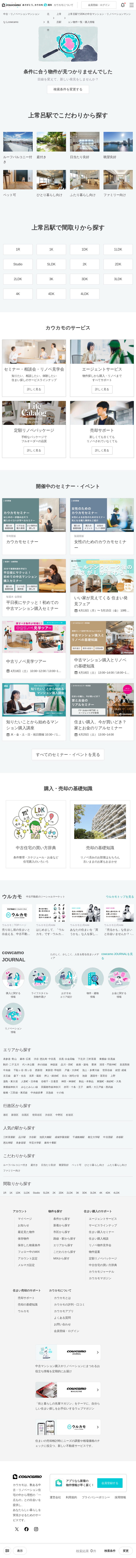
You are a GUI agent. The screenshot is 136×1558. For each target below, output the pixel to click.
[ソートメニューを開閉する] (7, 1551)
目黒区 (25, 1114)
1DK (18, 1192)
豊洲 (93, 1064)
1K (10, 1192)
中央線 (6, 1070)
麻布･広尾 (25, 1059)
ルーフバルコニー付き (15, 1165)
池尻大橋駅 (46, 1137)
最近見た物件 (26, 1232)
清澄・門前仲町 (108, 1064)
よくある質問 (62, 1317)
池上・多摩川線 (90, 1070)
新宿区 (14, 1114)
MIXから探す (61, 1258)
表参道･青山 (10, 1059)
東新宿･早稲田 (53, 1070)
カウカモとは (62, 1297)
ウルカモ (23, 1311)
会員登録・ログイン (66, 1331)
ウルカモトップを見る (120, 896)
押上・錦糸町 (51, 1075)
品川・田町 (67, 1064)
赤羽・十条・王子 (73, 1087)
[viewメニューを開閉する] (20, 1551)
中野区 (59, 1114)
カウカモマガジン (100, 1278)
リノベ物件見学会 (100, 1245)
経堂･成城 (120, 1070)
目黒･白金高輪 (67, 1059)
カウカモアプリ (64, 1311)
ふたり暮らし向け (117, 1165)
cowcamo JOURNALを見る (117, 956)
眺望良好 (64, 1165)
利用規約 (71, 1497)
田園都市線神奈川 (51, 1087)
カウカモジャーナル (101, 1271)
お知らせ (23, 1225)
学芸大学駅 (35, 1142)
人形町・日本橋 (29, 1081)
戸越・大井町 (72, 1070)
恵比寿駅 (8, 1142)
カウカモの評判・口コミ (69, 1304)
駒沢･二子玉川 (11, 1064)
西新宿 (38, 1070)
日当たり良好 (48, 1165)
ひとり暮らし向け (94, 1165)
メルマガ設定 (26, 1265)
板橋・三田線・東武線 (15, 1092)
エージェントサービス (103, 1218)
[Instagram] (36, 1529)
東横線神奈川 (10, 1087)
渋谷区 (48, 1114)
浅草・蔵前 (35, 1075)
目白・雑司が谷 (70, 1075)
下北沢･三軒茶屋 (87, 1059)
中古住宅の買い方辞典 (103, 1265)
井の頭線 (42, 1064)
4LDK (117, 1192)
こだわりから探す (64, 1251)
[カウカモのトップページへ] (26, 5)
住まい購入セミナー (101, 1232)
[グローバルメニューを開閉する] (131, 5)
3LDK (93, 1192)
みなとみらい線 (29, 1087)
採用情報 (120, 1497)
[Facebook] (26, 1529)
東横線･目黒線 (107, 1059)
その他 (60, 1092)
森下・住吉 (20, 1075)
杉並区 (69, 1114)
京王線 (6, 1075)
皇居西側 (124, 1064)
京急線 (49, 1092)
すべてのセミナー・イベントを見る (68, 754)
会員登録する (109, 1483)
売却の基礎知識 (28, 1304)
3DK (84, 1192)
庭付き (34, 1165)
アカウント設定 (28, 1258)
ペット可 (76, 1165)
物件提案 (94, 1251)
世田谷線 (107, 1070)
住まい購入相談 (99, 1238)
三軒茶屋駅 (9, 1137)
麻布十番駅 (50, 1142)
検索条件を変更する (68, 89)
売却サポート (26, 1297)
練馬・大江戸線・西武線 (99, 1087)
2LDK (70, 1192)
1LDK (27, 1192)
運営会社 (55, 1497)
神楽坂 (54, 1064)
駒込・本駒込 (86, 1081)
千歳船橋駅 (79, 1137)
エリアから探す (63, 1245)
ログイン (99, 5)
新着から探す (61, 1225)
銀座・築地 (82, 1064)
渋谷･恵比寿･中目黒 (45, 1059)
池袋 (84, 1075)
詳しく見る (34, 389)
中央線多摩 (37, 1092)
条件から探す (61, 1218)
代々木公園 (28, 1064)
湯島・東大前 (10, 1081)
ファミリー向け (11, 1170)
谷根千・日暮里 (49, 1081)
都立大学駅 (94, 1137)
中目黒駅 (108, 1137)
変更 (126, 1550)
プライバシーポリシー (96, 1497)
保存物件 (23, 1238)
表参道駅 (21, 1142)
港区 (5, 1114)
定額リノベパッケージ (103, 1258)
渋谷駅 (32, 1137)
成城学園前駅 (62, 1137)
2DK (61, 1192)
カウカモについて (63, 5)
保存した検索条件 (29, 1245)
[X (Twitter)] (17, 1529)
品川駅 (22, 1137)
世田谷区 (37, 1114)
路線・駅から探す (64, 1238)
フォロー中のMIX (29, 1251)
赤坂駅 (119, 1137)
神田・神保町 (68, 1081)
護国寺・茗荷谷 (98, 1075)
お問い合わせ (62, 1324)
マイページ (25, 1218)
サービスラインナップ (103, 1225)
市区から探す (61, 1232)
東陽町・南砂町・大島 (109, 1081)
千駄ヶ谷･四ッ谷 (23, 1070)
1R (4, 1192)
